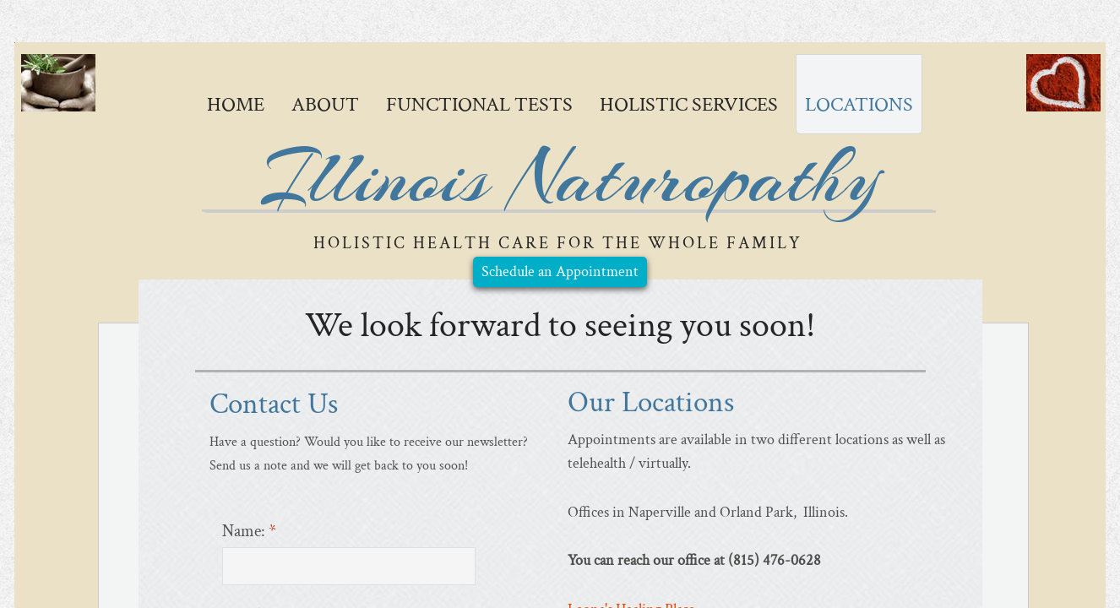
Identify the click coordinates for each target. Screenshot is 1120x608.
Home (235, 104)
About (325, 104)
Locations (859, 104)
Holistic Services (689, 104)
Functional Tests (479, 104)
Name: (249, 531)
